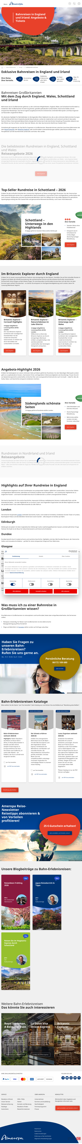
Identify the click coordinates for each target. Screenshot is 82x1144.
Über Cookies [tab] (66, 556)
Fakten (19, 1044)
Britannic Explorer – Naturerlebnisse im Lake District (40, 321)
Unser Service (5, 1044)
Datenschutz (37, 1074)
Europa (20, 67)
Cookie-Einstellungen (40, 1076)
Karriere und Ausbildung (42, 1044)
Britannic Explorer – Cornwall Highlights (13, 320)
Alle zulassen (65, 591)
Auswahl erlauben (41, 591)
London (19, 514)
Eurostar (21, 627)
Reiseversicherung (7, 1047)
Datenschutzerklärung (16, 572)
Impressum (37, 1071)
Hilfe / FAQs (21, 1042)
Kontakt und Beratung (24, 1047)
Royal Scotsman (9, 129)
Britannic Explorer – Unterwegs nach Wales (67, 321)
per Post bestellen (10, 762)
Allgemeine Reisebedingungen (43, 1081)
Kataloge (4, 1049)
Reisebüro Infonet (7, 1042)
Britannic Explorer (23, 129)
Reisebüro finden (22, 1049)
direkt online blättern (8, 711)
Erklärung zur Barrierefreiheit (42, 1079)
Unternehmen (39, 1042)
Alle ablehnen (17, 591)
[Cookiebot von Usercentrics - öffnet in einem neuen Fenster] (70, 551)
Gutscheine (4, 1052)
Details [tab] (41, 556)
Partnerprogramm (40, 1049)
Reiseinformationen (23, 1052)
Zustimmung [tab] (16, 556)
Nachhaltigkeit (39, 1047)
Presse (37, 1052)
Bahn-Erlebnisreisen (11, 67)
